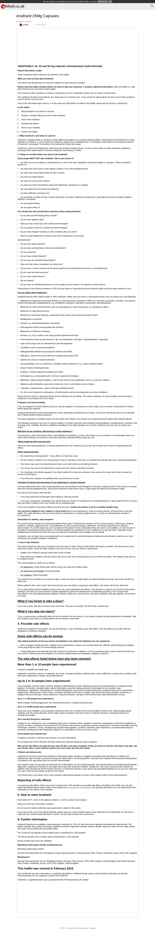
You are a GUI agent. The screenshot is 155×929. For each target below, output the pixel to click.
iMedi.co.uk (13, 6)
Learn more (102, 2)
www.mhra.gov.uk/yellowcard (79, 787)
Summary (41, 24)
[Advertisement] (7, 107)
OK (110, 2)
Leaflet (23, 24)
